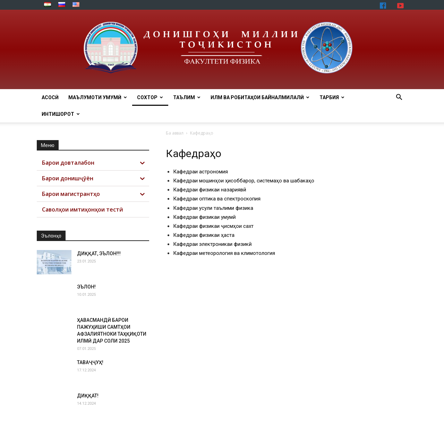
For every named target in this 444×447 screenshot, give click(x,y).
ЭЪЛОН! (86, 287)
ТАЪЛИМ (186, 97)
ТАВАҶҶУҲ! (90, 362)
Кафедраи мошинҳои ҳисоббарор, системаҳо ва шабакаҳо (243, 181)
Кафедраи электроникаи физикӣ (212, 244)
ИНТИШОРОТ (61, 114)
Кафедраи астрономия (200, 172)
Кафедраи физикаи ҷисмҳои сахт (213, 226)
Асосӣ (50, 97)
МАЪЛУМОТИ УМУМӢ (97, 97)
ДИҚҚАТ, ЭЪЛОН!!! (99, 253)
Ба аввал (174, 133)
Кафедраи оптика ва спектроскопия (217, 199)
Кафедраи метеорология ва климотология (224, 253)
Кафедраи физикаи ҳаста (203, 235)
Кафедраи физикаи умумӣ (204, 217)
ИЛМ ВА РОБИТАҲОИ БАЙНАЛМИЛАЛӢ (260, 97)
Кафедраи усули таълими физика (213, 208)
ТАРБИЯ (331, 97)
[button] (399, 98)
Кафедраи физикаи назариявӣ (209, 190)
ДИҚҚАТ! (88, 395)
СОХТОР (150, 97)
